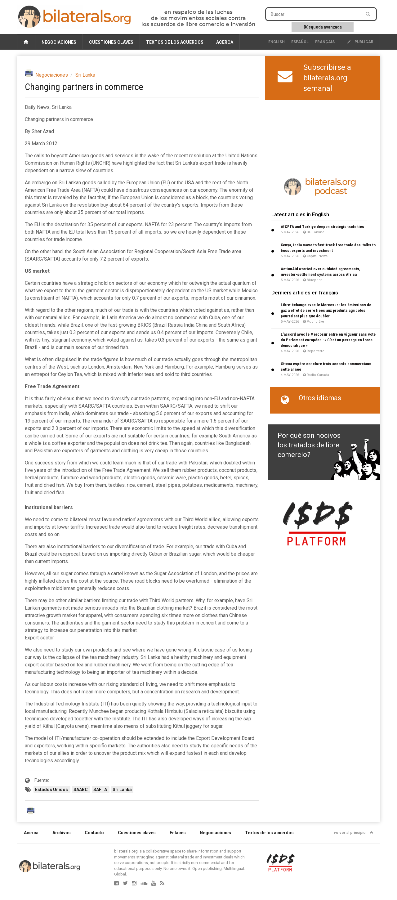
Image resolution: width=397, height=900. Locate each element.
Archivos (61, 832)
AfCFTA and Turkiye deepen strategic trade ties (322, 226)
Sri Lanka (85, 75)
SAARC (81, 789)
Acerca (224, 42)
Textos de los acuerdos (174, 42)
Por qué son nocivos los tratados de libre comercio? (309, 445)
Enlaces (178, 832)
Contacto (94, 832)
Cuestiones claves (111, 42)
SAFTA (100, 789)
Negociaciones (59, 42)
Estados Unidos (52, 789)
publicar (360, 42)
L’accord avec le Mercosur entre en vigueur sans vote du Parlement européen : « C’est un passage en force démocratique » (328, 340)
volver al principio (353, 833)
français (325, 42)
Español (300, 42)
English (276, 42)
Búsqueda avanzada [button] (323, 27)
